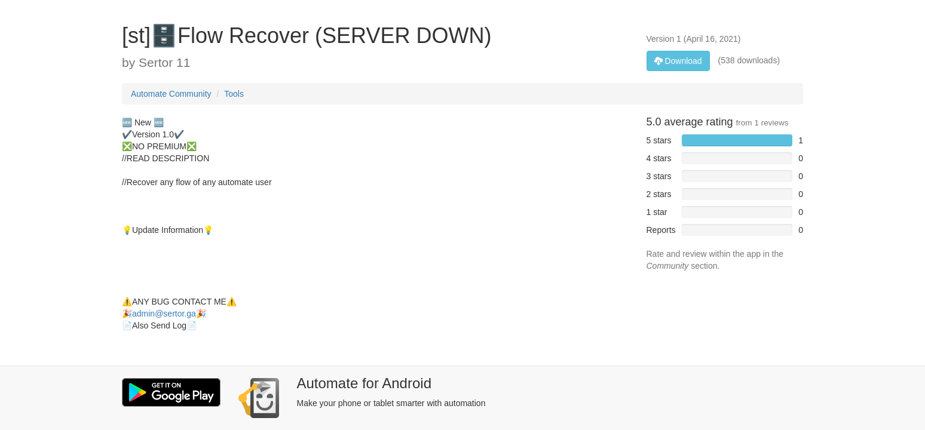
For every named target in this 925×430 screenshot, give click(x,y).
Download (678, 61)
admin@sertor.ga (164, 313)
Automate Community (171, 94)
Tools (234, 94)
